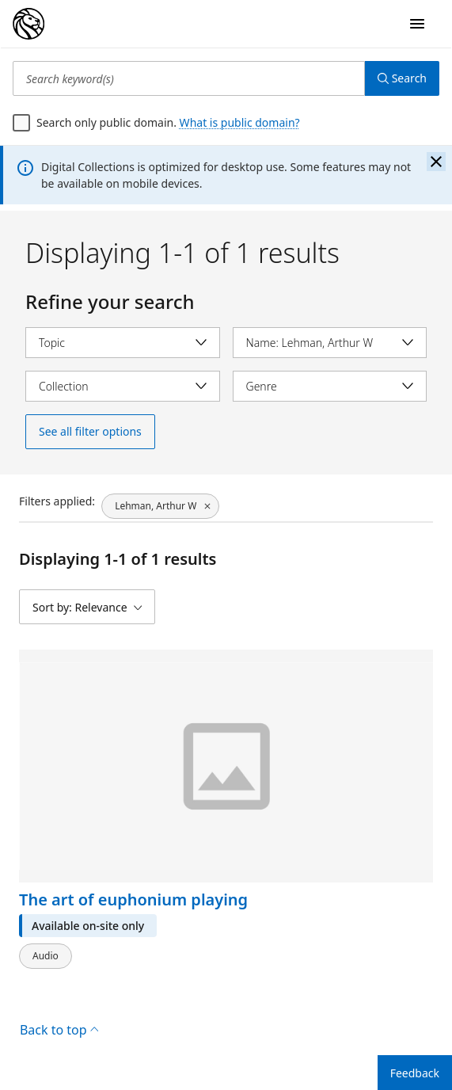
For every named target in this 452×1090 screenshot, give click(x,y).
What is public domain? (240, 122)
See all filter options (90, 431)
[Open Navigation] (417, 23)
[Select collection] (122, 386)
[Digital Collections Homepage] (28, 24)
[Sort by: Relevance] (87, 606)
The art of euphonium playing (133, 900)
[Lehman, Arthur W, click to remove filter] (160, 506)
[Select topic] (122, 342)
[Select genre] (330, 386)
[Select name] (330, 342)
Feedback (414, 1072)
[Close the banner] (436, 161)
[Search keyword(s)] (189, 78)
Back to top (59, 1030)
